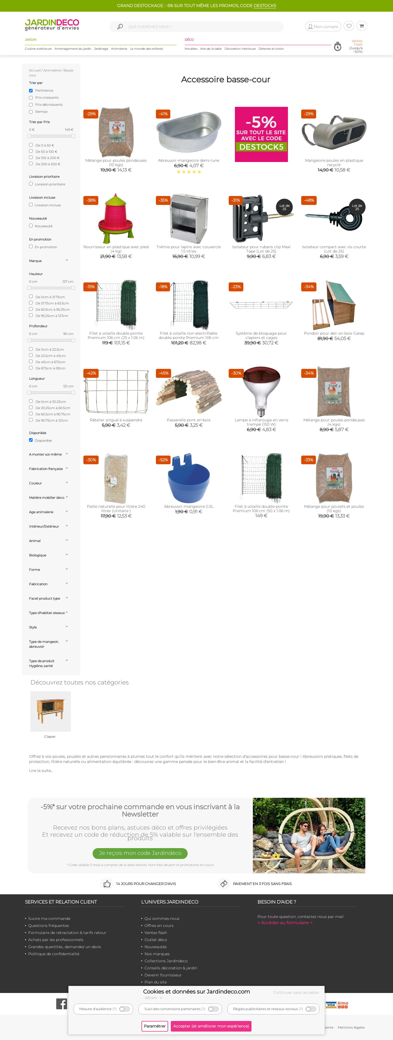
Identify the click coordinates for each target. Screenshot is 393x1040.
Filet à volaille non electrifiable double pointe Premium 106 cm (189, 335)
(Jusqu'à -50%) (356, 46)
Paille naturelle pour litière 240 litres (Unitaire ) (116, 508)
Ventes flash (155, 932)
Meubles (191, 49)
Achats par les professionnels (55, 939)
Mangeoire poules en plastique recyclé (334, 162)
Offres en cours (159, 925)
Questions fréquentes (48, 925)
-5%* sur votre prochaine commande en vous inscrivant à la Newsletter (140, 810)
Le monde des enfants (146, 49)
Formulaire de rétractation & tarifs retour (67, 932)
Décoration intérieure (240, 49)
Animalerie (119, 49)
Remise (41, 112)
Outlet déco (155, 939)
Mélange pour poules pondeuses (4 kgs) (334, 422)
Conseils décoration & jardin (170, 968)
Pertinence (44, 90)
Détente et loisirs (271, 49)
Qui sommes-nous (162, 918)
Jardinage (101, 49)
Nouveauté (40, 226)
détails (154, 997)
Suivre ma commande (49, 918)
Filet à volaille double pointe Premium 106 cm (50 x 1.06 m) (261, 508)
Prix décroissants (49, 104)
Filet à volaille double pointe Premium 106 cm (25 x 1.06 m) (116, 335)
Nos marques (157, 953)
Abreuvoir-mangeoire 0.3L (188, 506)
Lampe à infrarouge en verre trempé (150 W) (261, 422)
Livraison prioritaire (47, 184)
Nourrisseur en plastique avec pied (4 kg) (116, 249)
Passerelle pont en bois (188, 420)
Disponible (40, 440)
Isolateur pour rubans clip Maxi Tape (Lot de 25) (261, 249)
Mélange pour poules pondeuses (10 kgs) (116, 162)
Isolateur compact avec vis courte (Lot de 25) (334, 249)
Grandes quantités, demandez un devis (64, 946)
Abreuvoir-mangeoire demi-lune (188, 160)
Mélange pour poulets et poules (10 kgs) (334, 508)
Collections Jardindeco (166, 960)
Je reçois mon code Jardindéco (140, 853)
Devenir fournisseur (163, 975)
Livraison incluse (45, 205)
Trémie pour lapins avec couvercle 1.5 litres (188, 249)
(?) (114, 1009)
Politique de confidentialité (53, 953)
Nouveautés (155, 946)
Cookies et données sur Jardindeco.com (196, 991)
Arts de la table (211, 49)
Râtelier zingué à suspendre (116, 420)
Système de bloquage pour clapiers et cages (261, 335)
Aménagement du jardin (73, 49)
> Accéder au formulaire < (284, 922)
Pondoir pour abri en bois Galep (334, 333)
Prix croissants (47, 97)
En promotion (43, 247)
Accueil (35, 70)
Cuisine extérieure (38, 49)
